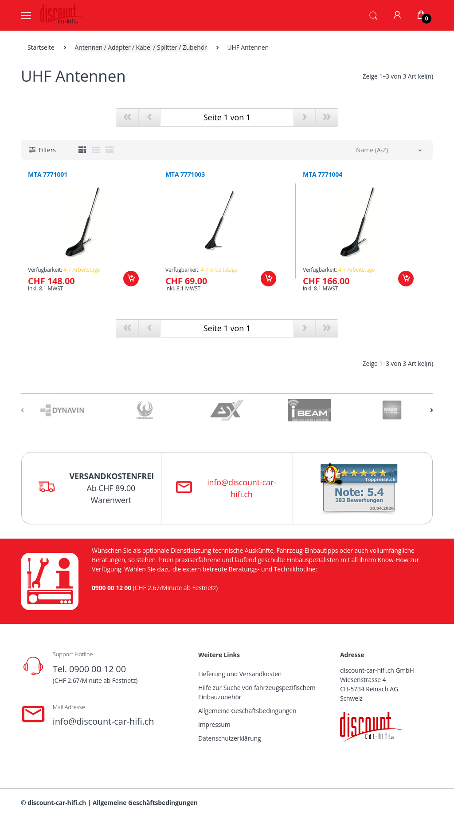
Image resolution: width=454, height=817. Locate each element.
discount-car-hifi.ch (56, 802)
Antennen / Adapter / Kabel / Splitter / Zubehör (141, 47)
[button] (373, 14)
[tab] (82, 150)
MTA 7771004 (322, 174)
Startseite (41, 47)
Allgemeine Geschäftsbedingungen (247, 710)
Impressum (214, 724)
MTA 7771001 (47, 174)
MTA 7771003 (185, 174)
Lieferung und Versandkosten (240, 674)
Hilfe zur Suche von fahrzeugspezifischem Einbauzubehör (257, 692)
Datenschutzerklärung (229, 738)
